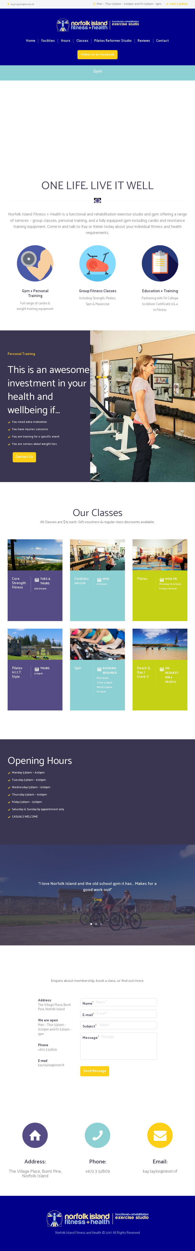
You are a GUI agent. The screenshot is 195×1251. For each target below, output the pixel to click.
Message (90, 1038)
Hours (65, 41)
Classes (82, 41)
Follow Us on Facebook (97, 54)
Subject (89, 1026)
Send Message (94, 1071)
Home (30, 41)
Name (87, 1004)
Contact (162, 41)
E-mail (88, 1015)
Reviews (144, 41)
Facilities (48, 41)
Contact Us (24, 457)
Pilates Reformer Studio (113, 41)
